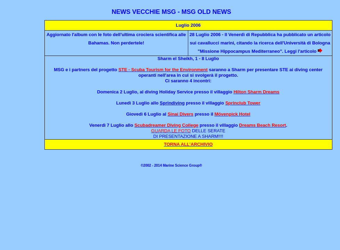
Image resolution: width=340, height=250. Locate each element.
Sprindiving (172, 103)
